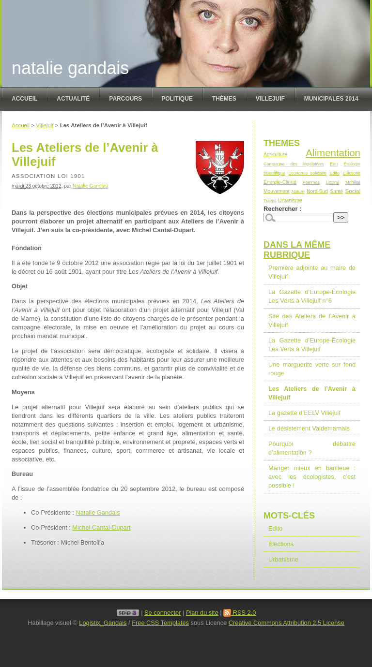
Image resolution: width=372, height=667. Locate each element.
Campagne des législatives (294, 164)
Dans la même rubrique (297, 250)
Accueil (24, 98)
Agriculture (275, 154)
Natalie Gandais (70, 68)
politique (177, 98)
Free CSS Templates (160, 622)
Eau (334, 164)
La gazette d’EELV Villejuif (304, 412)
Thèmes (224, 98)
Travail (270, 200)
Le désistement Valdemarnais (309, 428)
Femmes (311, 182)
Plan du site (202, 612)
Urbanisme (290, 200)
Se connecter (162, 612)
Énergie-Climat (280, 182)
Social (352, 191)
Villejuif (270, 98)
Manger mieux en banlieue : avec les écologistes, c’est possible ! (312, 476)
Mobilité (352, 182)
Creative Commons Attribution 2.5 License (286, 622)
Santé (336, 191)
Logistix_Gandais (102, 622)
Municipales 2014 (331, 98)
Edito (335, 173)
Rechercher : (282, 208)
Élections (351, 173)
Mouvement (276, 191)
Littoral (332, 182)
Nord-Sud (317, 191)
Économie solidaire (307, 173)
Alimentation (333, 152)
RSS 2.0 (239, 612)
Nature (298, 191)
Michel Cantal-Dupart (101, 527)
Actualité (73, 98)
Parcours (125, 98)
